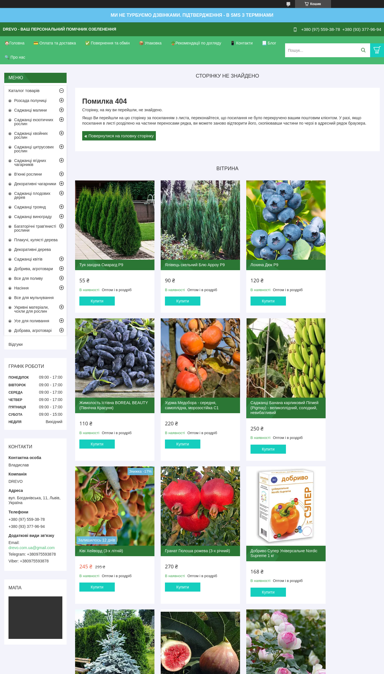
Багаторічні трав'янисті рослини (35, 228)
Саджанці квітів (28, 259)
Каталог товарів (24, 90)
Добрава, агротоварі (33, 330)
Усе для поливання (31, 321)
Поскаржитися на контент (177, 669)
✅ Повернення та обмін (107, 43)
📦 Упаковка (150, 43)
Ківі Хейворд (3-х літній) (256, 392)
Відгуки (16, 344)
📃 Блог (269, 43)
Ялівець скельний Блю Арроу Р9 (187, 257)
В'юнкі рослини (28, 174)
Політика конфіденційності (221, 669)
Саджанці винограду (33, 216)
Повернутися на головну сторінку (121, 135)
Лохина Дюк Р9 (248, 257)
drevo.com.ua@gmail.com (32, 547)
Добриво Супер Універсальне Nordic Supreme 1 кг (106, 534)
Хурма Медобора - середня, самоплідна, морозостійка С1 (106, 394)
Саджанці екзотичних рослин (33, 122)
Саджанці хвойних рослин (31, 135)
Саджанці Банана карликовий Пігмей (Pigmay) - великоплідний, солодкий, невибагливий (187, 397)
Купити (97, 293)
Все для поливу (28, 278)
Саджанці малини (30, 110)
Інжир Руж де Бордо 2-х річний (263, 532)
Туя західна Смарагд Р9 (101, 257)
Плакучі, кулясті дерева (36, 240)
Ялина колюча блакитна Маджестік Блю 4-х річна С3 (183, 534)
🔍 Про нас (15, 57)
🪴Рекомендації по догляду (196, 43)
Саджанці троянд (30, 207)
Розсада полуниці (30, 100)
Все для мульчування (34, 297)
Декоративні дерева (32, 249)
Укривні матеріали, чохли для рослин (31, 309)
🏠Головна (14, 43)
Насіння (21, 288)
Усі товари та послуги (225, 606)
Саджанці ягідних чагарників (30, 162)
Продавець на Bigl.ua (192, 664)
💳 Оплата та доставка (54, 43)
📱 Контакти (241, 43)
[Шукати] (363, 50)
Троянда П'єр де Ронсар (334, 532)
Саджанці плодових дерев (32, 195)
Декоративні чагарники (35, 184)
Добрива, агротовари (33, 268)
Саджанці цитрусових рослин (34, 149)
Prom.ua (218, 658)
